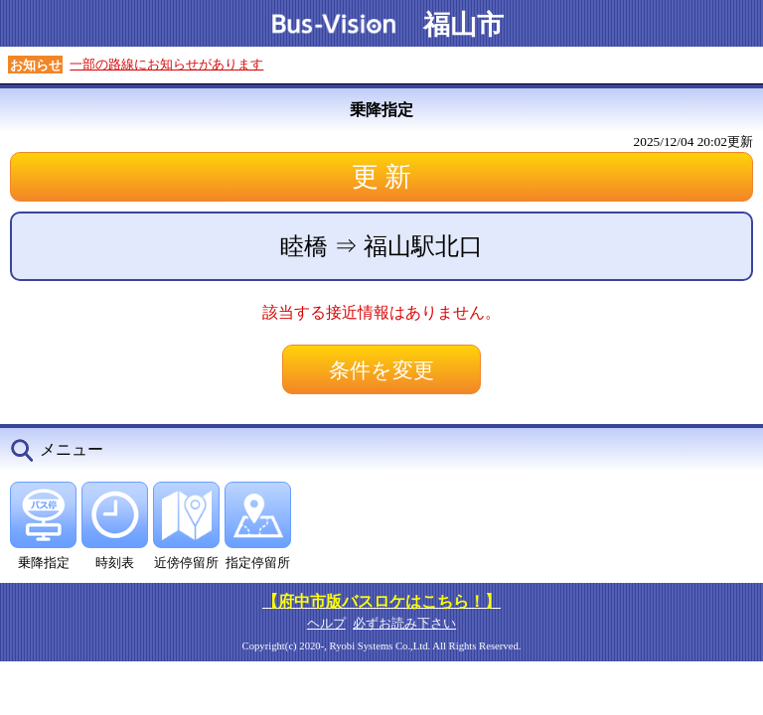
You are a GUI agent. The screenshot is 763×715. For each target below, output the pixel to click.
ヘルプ (326, 623)
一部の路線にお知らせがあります (166, 64)
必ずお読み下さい (404, 623)
